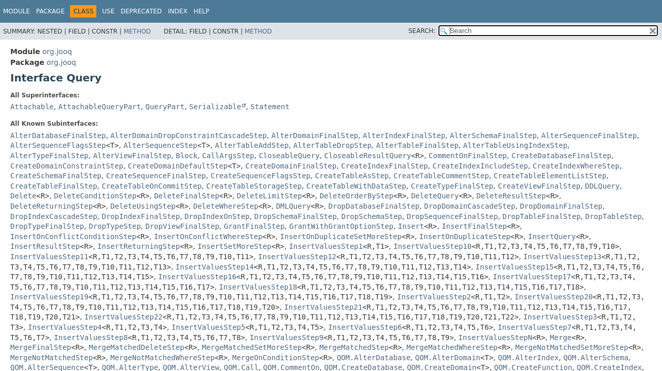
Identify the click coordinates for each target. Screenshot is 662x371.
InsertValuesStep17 (532, 277)
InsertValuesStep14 (215, 267)
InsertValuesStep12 (297, 256)
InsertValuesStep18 (258, 287)
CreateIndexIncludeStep (480, 166)
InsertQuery (552, 236)
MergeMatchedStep (354, 347)
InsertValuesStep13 (562, 256)
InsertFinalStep (474, 226)
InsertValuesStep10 (433, 246)
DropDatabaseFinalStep (373, 206)
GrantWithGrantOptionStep (341, 226)
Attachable (32, 107)
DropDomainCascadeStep (469, 206)
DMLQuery (293, 206)
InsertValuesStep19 (49, 297)
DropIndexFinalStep (140, 216)
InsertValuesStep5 (208, 327)
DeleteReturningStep (51, 206)
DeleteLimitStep (269, 196)
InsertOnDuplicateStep (465, 236)
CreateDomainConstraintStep (66, 166)
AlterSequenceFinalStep (589, 135)
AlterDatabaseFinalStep (58, 135)
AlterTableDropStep (332, 145)
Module (16, 11)
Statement (270, 107)
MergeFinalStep (40, 347)
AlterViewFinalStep (132, 155)
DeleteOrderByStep (356, 196)
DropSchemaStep (372, 216)
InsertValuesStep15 (515, 267)
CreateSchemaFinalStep (55, 176)
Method (137, 31)
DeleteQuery (435, 196)
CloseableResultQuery (367, 155)
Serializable (215, 107)
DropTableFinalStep (541, 216)
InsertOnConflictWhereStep (208, 236)
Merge (560, 337)
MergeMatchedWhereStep (452, 347)
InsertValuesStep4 (64, 327)
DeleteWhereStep (225, 206)
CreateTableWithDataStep (356, 186)
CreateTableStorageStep (253, 186)
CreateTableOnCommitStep (151, 186)
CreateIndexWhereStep (576, 166)
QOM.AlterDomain (447, 357)
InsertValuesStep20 (554, 297)
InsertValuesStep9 (287, 337)
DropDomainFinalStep (561, 206)
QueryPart (164, 107)
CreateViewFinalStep (539, 186)
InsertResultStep (45, 246)
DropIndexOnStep (216, 216)
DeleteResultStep (511, 196)
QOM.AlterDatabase (374, 357)
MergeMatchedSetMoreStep (252, 347)
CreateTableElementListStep (550, 176)
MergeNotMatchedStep (51, 357)
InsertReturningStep (138, 246)
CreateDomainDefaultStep (178, 166)
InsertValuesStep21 (323, 307)
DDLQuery (602, 186)
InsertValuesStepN (495, 337)
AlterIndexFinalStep (404, 135)
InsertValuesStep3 (560, 317)
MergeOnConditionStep (275, 357)
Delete (23, 196)
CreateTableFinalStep (53, 186)
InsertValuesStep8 (91, 337)
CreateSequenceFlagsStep (261, 176)
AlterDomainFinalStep (315, 135)
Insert (411, 226)
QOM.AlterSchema (595, 357)
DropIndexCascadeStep (53, 216)
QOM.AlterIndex (528, 357)
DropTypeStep (115, 226)
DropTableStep (613, 216)
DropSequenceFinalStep (452, 216)
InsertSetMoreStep (234, 246)
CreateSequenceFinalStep (156, 176)
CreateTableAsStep (351, 176)
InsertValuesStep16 (197, 277)
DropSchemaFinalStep (295, 216)
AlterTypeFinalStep (49, 155)
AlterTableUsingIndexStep (515, 145)
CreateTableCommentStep (441, 176)
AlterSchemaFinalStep (493, 135)
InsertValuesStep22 (123, 317)
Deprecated (141, 11)
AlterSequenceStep (160, 145)
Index (178, 11)
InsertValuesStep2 (434, 297)
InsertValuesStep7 (534, 327)
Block (186, 155)
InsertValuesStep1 (326, 246)
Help (202, 11)
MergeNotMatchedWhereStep (162, 357)
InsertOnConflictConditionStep (73, 236)
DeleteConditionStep (95, 196)
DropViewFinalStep (182, 226)
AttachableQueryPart (99, 107)
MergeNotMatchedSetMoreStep (571, 347)
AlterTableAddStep (251, 145)
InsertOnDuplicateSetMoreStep (341, 236)
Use (108, 11)
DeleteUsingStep (142, 206)
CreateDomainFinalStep (290, 166)
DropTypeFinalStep (47, 226)
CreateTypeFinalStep (452, 186)
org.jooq (57, 51)
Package (50, 11)
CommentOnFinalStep (468, 155)
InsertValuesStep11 (49, 256)
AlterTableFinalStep (417, 145)
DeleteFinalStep (186, 196)
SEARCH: (422, 31)
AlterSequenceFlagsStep (58, 145)
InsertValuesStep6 (365, 327)
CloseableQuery (289, 155)
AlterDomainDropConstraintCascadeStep (188, 135)
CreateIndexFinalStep (384, 166)
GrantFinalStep (254, 226)
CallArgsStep (228, 155)
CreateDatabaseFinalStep (562, 155)
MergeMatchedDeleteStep (136, 347)
